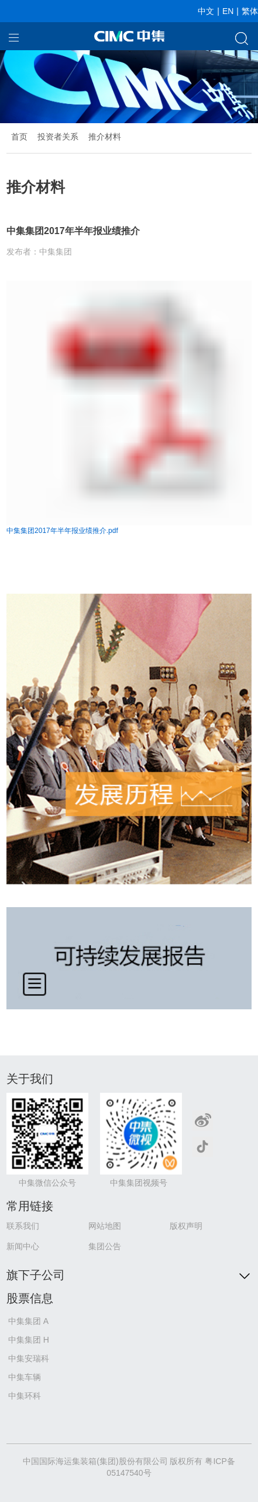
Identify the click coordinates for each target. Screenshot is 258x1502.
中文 (206, 11)
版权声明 (186, 1226)
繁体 (250, 11)
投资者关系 (57, 136)
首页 (19, 136)
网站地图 (104, 1226)
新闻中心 (22, 1246)
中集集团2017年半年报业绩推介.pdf (62, 531)
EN (227, 11)
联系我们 (22, 1226)
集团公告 (104, 1246)
